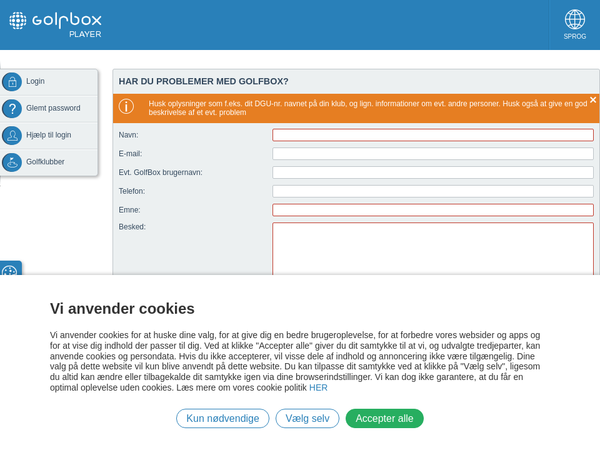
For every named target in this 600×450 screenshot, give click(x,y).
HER (318, 387)
